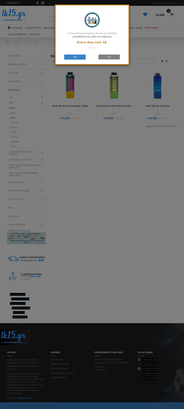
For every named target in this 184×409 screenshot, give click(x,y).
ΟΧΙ (109, 57)
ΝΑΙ (75, 57)
